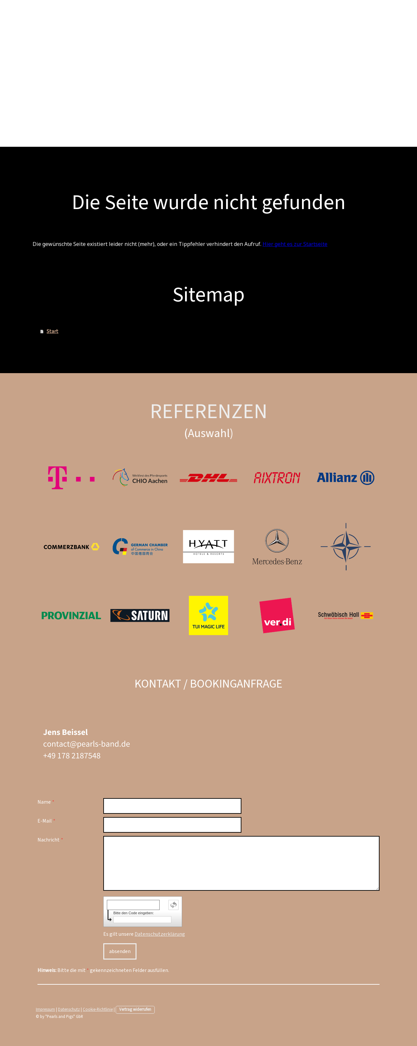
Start (52, 331)
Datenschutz (69, 1009)
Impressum (45, 1009)
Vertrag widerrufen (135, 1009)
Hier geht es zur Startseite (295, 244)
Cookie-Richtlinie (98, 1009)
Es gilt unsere (144, 934)
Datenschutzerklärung (160, 934)
